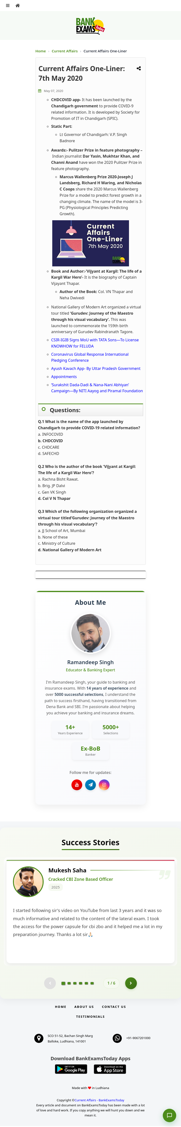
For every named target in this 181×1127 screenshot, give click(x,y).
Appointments (64, 376)
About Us (84, 1007)
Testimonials (90, 1017)
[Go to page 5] (86, 984)
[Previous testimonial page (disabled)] (50, 984)
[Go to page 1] (63, 984)
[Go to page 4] (80, 984)
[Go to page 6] (92, 984)
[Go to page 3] (74, 984)
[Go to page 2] (69, 984)
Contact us (114, 1007)
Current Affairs (65, 51)
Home (40, 51)
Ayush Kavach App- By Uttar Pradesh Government (95, 368)
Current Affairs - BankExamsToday (99, 1101)
